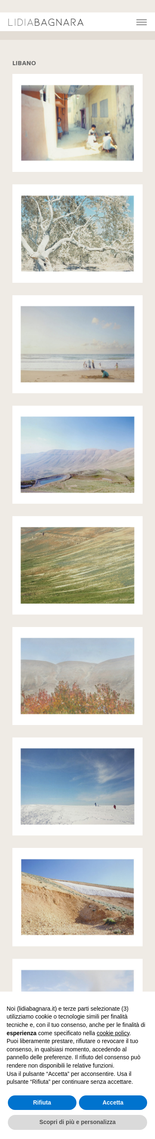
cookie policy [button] (113, 1033)
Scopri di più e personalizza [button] (77, 1122)
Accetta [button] (113, 1102)
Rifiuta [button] (42, 1102)
